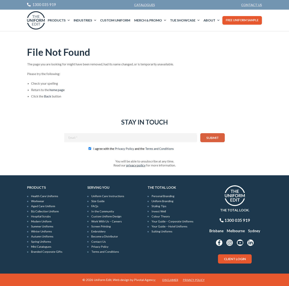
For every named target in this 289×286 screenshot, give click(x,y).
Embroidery (98, 231)
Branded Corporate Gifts (46, 251)
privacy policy (136, 165)
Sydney (254, 231)
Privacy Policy (124, 148)
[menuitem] (251, 5)
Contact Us (251, 5)
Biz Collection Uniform (45, 211)
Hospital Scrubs (41, 216)
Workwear (37, 201)
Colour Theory (161, 216)
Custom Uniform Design (106, 216)
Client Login (235, 259)
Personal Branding (163, 196)
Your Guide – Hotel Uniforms (169, 226)
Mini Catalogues (41, 246)
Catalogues (144, 5)
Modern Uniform (41, 221)
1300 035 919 (235, 220)
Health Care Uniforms (44, 196)
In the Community (102, 211)
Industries (83, 20)
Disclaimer (170, 280)
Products (57, 20)
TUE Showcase (182, 20)
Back (47, 96)
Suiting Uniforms (162, 231)
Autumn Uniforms (42, 236)
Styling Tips (159, 206)
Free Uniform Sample (242, 20)
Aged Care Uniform (43, 206)
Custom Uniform (115, 20)
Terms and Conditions (159, 148)
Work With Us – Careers (106, 221)
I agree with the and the (133, 148)
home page (57, 90)
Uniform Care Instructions (107, 196)
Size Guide (98, 201)
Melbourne (236, 231)
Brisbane (216, 231)
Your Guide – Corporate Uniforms (172, 221)
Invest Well (159, 211)
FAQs (94, 206)
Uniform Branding (162, 201)
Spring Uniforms (41, 241)
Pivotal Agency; (145, 280)
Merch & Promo (148, 20)
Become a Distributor (104, 236)
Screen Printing (101, 226)
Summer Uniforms (42, 226)
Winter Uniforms (41, 231)
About (209, 20)
